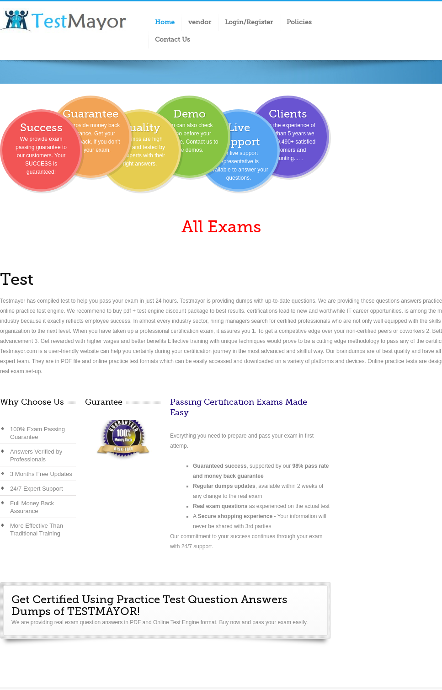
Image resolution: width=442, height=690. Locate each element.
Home (165, 22)
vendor (199, 22)
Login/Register (249, 22)
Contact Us (172, 39)
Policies (299, 22)
